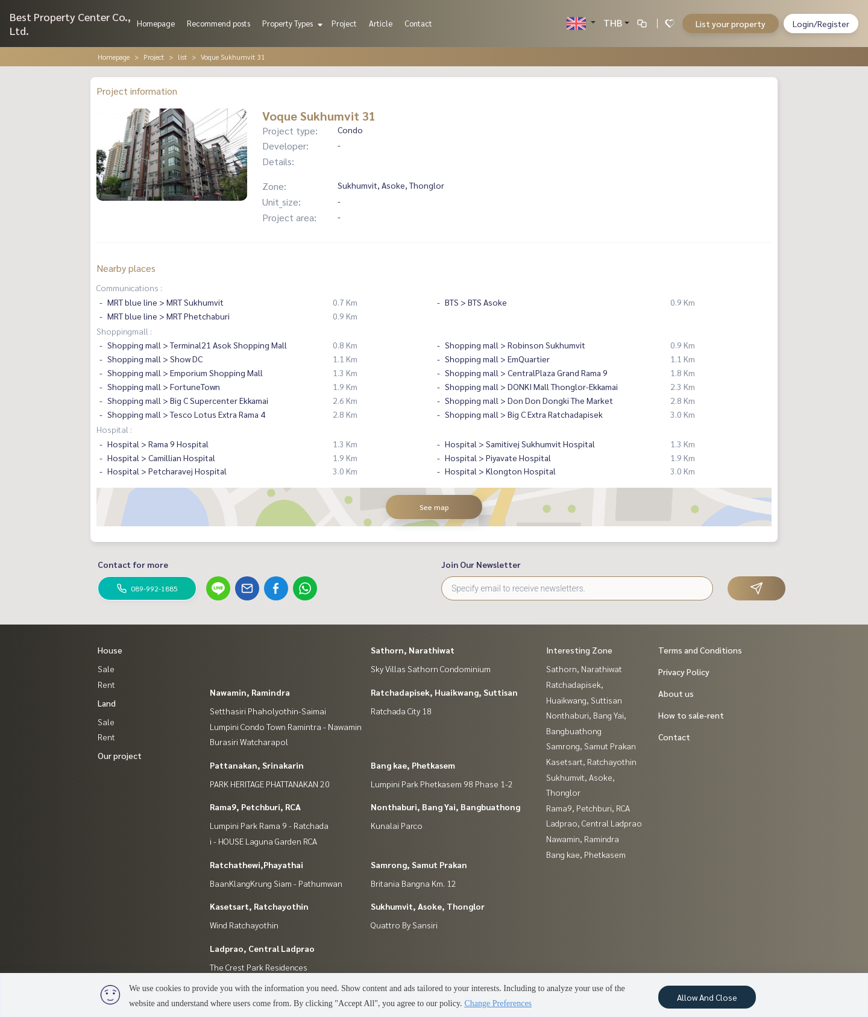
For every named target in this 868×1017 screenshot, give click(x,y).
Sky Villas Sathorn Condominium (431, 668)
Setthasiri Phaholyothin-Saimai (268, 710)
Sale (106, 668)
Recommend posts (218, 23)
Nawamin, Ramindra (250, 692)
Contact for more (133, 564)
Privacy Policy (683, 671)
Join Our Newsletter (481, 564)
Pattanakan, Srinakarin (257, 765)
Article (380, 23)
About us (676, 693)
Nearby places (126, 268)
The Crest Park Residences (258, 967)
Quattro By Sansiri (404, 924)
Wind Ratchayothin (244, 924)
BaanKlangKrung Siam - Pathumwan (276, 883)
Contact (418, 23)
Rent (106, 684)
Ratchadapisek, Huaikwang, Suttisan (444, 692)
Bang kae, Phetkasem (413, 765)
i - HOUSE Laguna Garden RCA (263, 841)
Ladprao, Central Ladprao (262, 948)
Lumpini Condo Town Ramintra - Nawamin (286, 726)
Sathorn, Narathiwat (412, 649)
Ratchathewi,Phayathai (256, 864)
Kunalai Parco (397, 825)
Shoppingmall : (124, 331)
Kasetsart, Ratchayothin (259, 906)
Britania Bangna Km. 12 (413, 883)
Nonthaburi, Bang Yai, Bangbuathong (445, 806)
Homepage (156, 23)
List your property (731, 23)
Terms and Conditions (700, 649)
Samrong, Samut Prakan (419, 864)
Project (344, 23)
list (182, 56)
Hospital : (114, 429)
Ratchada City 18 (401, 710)
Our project (120, 755)
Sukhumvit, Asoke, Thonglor (428, 906)
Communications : (129, 287)
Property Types (290, 23)
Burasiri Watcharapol (249, 741)
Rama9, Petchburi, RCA (255, 806)
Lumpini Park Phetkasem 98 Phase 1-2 (442, 783)
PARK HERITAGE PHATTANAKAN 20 (270, 783)
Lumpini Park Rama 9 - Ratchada (269, 825)
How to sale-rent (691, 715)
